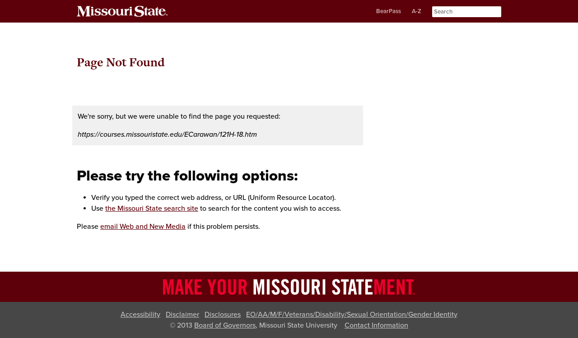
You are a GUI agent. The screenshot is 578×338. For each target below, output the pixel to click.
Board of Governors (225, 325)
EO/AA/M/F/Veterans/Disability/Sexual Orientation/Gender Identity (351, 314)
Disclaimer (182, 314)
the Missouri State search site (151, 208)
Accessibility (140, 314)
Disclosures (223, 314)
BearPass (388, 11)
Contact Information (376, 325)
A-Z (416, 11)
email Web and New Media (143, 226)
